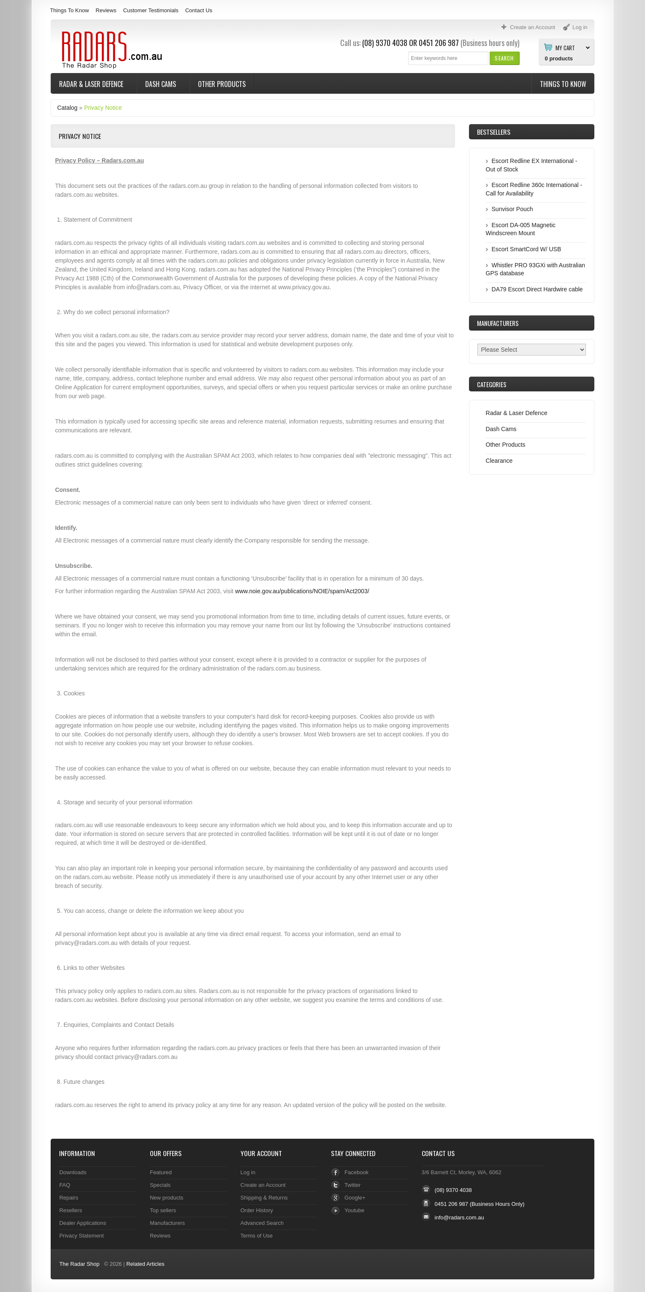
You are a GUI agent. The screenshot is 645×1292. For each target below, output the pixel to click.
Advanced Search (262, 1223)
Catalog (67, 107)
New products (166, 1197)
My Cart (565, 47)
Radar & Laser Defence (92, 84)
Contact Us (198, 10)
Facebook (356, 1172)
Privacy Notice (103, 107)
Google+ (354, 1197)
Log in (248, 1172)
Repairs (68, 1197)
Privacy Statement (81, 1235)
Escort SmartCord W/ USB (526, 249)
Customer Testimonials (151, 10)
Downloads (72, 1172)
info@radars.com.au (459, 1217)
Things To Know (69, 10)
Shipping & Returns (264, 1197)
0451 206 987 (439, 42)
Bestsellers (493, 132)
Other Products (222, 84)
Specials (160, 1185)
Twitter (352, 1185)
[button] (504, 58)
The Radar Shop (79, 1264)
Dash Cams (161, 84)
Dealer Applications (82, 1223)
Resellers (70, 1210)
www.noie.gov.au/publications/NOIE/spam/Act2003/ (302, 591)
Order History (257, 1210)
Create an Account (263, 1185)
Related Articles (145, 1264)
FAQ (64, 1185)
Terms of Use (257, 1235)
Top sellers (163, 1210)
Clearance (499, 460)
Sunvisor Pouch (512, 209)
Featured (161, 1172)
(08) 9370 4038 (384, 42)
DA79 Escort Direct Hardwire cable (537, 289)
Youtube (354, 1210)
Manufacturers (167, 1223)
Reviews (106, 10)
